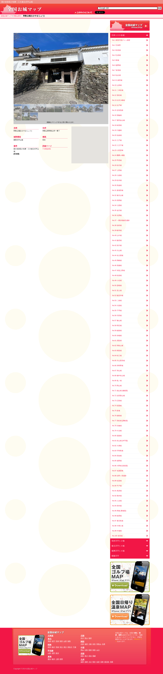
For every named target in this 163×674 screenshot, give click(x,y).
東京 (65, 647)
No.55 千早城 (117, 310)
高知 (90, 656)
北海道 (50, 636)
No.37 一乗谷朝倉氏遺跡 (120, 220)
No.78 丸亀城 (117, 426)
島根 (90, 650)
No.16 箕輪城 (117, 115)
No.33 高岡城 (117, 200)
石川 (82, 638)
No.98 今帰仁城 (117, 526)
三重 (57, 659)
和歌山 (98, 644)
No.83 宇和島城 (117, 451)
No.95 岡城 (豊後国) (119, 511)
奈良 (94, 644)
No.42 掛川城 (117, 245)
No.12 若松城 (117, 95)
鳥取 (94, 650)
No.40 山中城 (117, 235)
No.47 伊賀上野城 (118, 270)
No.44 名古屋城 (117, 255)
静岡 (61, 659)
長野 (53, 653)
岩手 (53, 641)
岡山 (82, 650)
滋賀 (86, 644)
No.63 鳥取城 (117, 350)
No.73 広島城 (117, 401)
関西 (82, 642)
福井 (90, 638)
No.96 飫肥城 (117, 516)
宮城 (57, 641)
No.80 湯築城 (117, 436)
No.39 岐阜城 (117, 230)
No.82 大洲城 (117, 446)
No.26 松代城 (117, 165)
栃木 (53, 647)
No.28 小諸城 (117, 175)
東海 (49, 657)
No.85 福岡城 (117, 461)
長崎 (86, 662)
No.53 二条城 (117, 300)
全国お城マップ (6, 16)
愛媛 (94, 656)
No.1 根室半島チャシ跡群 (121, 40)
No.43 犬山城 (117, 250)
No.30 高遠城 (117, 185)
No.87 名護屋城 (117, 471)
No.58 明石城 (117, 325)
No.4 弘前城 (116, 55)
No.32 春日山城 (117, 195)
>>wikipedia (46, 149)
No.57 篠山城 (117, 320)
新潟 (57, 653)
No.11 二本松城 (117, 90)
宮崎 (102, 662)
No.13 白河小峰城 (118, 100)
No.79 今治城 (117, 431)
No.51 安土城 (117, 290)
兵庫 (103, 644)
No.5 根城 (115, 60)
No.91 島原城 (117, 491)
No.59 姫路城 (117, 330)
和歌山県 (17, 16)
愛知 (49, 659)
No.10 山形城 (117, 85)
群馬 (49, 647)
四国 (82, 654)
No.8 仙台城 (116, 75)
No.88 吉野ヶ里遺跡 (119, 476)
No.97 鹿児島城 (117, 521)
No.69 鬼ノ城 (117, 381)
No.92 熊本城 (117, 496)
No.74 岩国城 (117, 406)
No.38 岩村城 (117, 225)
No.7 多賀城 (116, 70)
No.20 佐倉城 (117, 135)
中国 (82, 647)
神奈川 (69, 647)
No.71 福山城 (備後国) (120, 391)
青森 (49, 641)
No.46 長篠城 (117, 265)
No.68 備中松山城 (118, 376)
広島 (86, 650)
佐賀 (98, 662)
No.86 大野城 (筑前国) (120, 466)
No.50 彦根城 (117, 285)
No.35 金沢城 (117, 210)
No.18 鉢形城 (117, 125)
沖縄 (111, 662)
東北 (49, 639)
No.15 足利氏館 (117, 110)
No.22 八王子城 (117, 145)
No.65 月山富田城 (118, 361)
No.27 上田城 (117, 170)
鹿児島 (106, 662)
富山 (86, 638)
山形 (65, 641)
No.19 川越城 (117, 130)
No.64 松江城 (117, 355)
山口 (98, 650)
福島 (69, 641)
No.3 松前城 (116, 50)
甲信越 (50, 651)
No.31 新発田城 (117, 190)
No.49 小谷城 (117, 280)
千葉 (74, 647)
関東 (49, 645)
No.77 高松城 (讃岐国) (120, 421)
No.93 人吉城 (117, 501)
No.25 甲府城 (117, 160)
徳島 (82, 656)
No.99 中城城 (117, 531)
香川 (86, 656)
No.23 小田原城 (117, 150)
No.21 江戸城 (117, 140)
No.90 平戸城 (117, 486)
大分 (90, 662)
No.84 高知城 (117, 456)
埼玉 (61, 647)
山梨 (49, 653)
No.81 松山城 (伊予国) (120, 441)
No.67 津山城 (117, 371)
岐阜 (53, 659)
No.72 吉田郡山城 (118, 396)
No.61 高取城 (117, 340)
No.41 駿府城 (117, 240)
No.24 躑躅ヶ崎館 (118, 155)
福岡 (82, 662)
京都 (82, 644)
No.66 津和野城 (117, 366)
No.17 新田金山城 (118, 120)
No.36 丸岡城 (117, 215)
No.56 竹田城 (117, 315)
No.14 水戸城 (117, 105)
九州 (82, 659)
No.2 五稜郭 (116, 45)
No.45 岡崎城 (117, 260)
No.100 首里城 (117, 536)
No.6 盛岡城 (116, 65)
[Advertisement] (60, 26)
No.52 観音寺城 (117, 295)
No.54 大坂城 (117, 305)
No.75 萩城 (116, 411)
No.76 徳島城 (117, 416)
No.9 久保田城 (117, 80)
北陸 (82, 636)
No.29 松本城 (117, 180)
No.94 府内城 (117, 506)
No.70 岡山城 (117, 386)
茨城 (57, 647)
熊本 (94, 662)
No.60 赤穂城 (117, 335)
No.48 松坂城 (117, 275)
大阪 (90, 644)
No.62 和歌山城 (117, 345)
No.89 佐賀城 (117, 481)
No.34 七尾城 (117, 205)
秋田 (61, 641)
